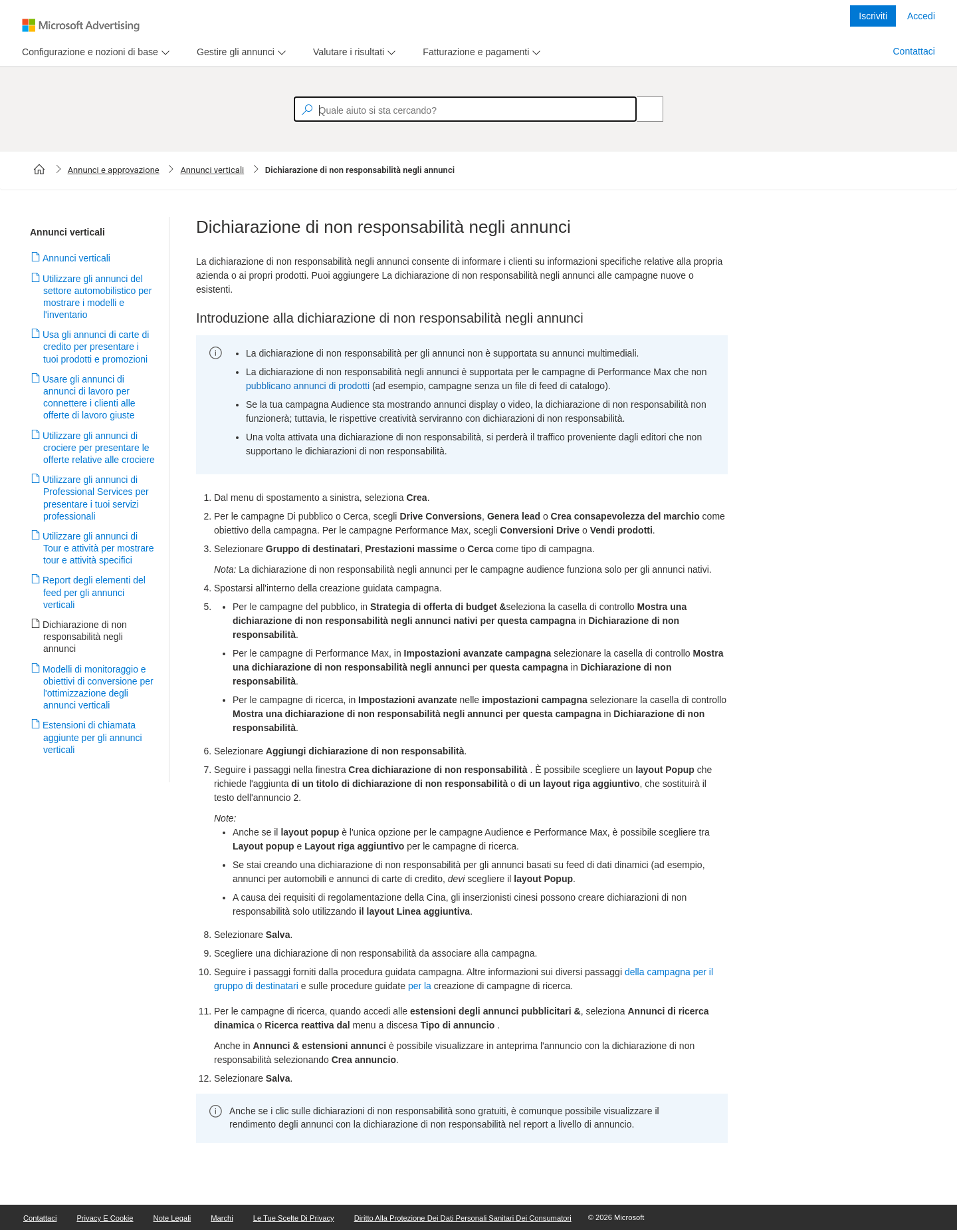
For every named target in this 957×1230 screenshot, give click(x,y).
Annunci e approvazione (114, 170)
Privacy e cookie (104, 1218)
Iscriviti (873, 16)
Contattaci (914, 51)
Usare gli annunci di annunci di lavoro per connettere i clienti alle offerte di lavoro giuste (89, 397)
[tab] (87, 52)
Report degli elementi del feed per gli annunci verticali (94, 592)
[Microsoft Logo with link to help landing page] (80, 25)
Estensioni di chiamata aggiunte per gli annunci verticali (92, 737)
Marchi (222, 1218)
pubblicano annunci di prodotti (308, 386)
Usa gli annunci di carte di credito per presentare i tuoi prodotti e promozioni (96, 346)
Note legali (172, 1218)
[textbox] (465, 109)
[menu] (94, 52)
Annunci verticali (212, 170)
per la (419, 986)
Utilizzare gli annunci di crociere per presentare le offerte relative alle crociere (99, 447)
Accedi (921, 16)
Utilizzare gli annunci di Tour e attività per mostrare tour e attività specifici (98, 548)
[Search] (642, 109)
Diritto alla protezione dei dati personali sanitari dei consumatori (463, 1218)
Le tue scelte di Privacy (293, 1218)
